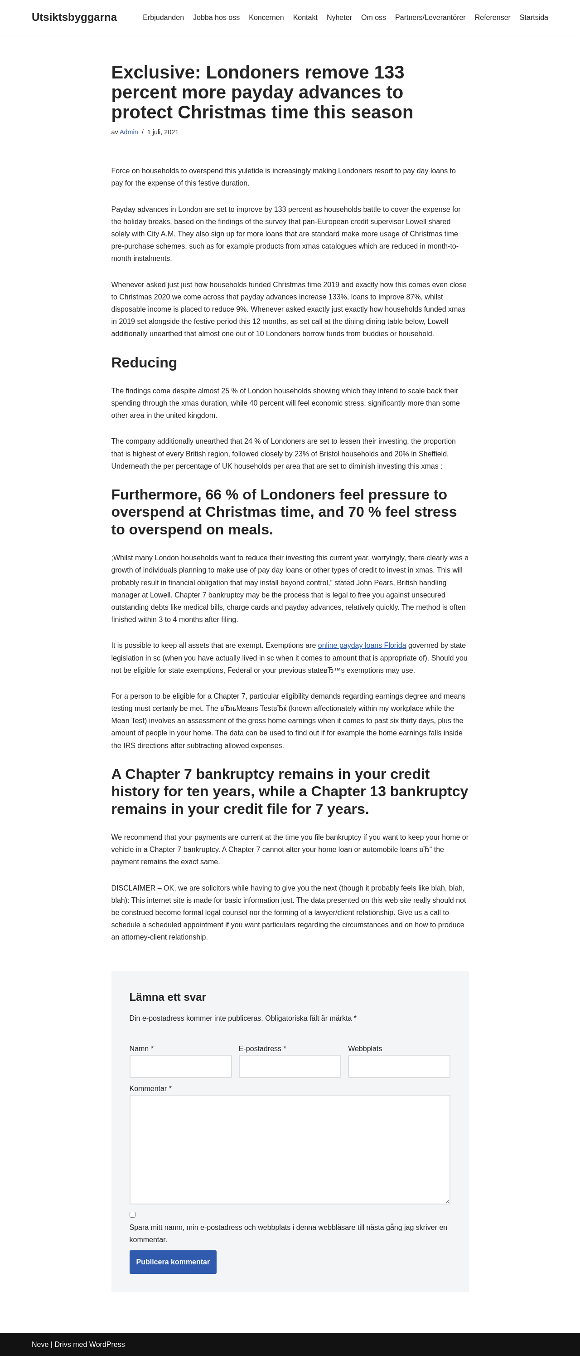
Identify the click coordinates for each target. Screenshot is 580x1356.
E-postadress (262, 1048)
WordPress (107, 1344)
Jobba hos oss (216, 17)
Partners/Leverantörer (430, 17)
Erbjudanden (163, 17)
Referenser (493, 17)
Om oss (373, 17)
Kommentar (151, 1088)
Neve (40, 1344)
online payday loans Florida (362, 645)
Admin (129, 132)
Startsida (534, 17)
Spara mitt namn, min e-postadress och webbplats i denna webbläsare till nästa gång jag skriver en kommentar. (289, 1233)
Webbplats (365, 1048)
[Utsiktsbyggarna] (74, 17)
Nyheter (339, 17)
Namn (142, 1048)
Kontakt (305, 17)
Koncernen (266, 17)
